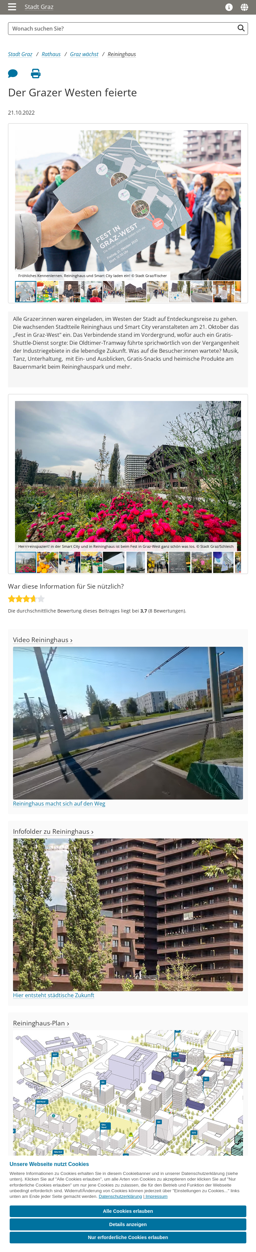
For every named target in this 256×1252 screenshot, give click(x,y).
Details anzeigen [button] (128, 1224)
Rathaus (51, 54)
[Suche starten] (241, 28)
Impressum (157, 1196)
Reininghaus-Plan (41, 1022)
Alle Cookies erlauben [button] (128, 1211)
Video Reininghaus (43, 639)
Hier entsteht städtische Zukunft (53, 995)
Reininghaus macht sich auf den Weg (59, 803)
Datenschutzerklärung (120, 1196)
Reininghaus (122, 54)
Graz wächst (84, 54)
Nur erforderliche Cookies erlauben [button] (128, 1237)
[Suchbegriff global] (123, 29)
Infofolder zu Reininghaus (53, 831)
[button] (235, 205)
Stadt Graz (39, 7)
